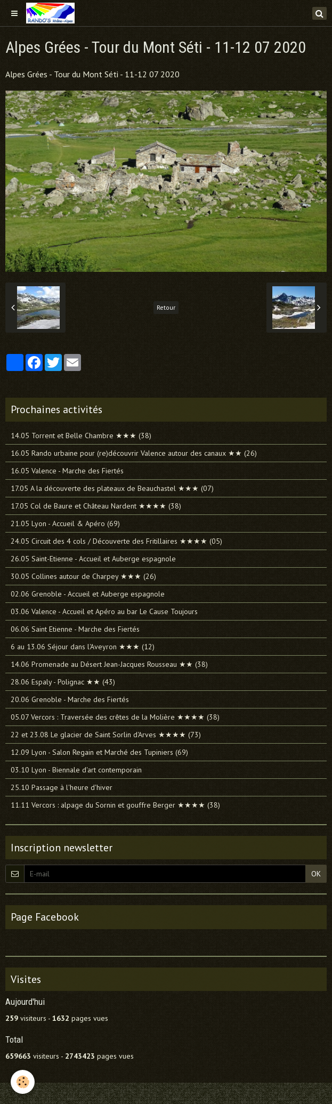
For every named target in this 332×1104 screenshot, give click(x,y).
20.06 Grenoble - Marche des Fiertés (70, 699)
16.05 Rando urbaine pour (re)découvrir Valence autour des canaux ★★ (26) (134, 453)
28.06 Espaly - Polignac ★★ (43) (63, 682)
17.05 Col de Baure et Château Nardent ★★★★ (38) (96, 506)
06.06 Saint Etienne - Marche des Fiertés (75, 629)
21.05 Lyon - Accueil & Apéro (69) (65, 523)
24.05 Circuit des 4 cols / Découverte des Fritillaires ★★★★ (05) (116, 541)
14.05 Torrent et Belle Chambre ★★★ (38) (81, 435)
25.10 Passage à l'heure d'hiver (61, 787)
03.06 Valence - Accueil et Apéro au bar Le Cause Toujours (104, 611)
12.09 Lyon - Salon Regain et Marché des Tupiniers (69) (99, 752)
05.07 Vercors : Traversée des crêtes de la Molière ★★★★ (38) (115, 717)
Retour (166, 307)
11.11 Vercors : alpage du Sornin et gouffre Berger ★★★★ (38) (115, 805)
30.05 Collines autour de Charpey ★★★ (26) (83, 576)
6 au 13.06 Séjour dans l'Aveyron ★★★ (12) (83, 646)
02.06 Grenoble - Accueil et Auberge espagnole (88, 594)
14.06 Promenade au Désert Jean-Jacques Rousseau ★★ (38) (109, 664)
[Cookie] (23, 1082)
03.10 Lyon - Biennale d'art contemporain (76, 770)
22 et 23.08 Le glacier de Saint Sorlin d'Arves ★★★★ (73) (106, 734)
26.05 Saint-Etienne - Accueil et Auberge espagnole (93, 558)
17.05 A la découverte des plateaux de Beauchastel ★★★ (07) (112, 488)
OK (316, 874)
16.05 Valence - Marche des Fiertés (67, 471)
